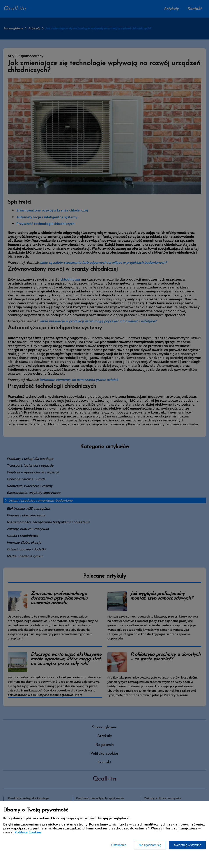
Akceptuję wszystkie (187, 845)
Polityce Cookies (27, 832)
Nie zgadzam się (149, 845)
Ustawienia (118, 845)
